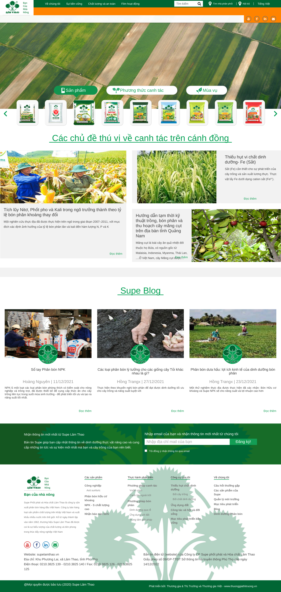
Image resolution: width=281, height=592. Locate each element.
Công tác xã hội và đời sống (185, 511)
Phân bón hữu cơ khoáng (95, 498)
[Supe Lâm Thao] (38, 483)
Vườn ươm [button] (136, 490)
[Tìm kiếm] (188, 4)
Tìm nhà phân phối (223, 3)
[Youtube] (248, 18)
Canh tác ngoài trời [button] (140, 495)
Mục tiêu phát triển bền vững (186, 520)
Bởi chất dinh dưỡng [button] (184, 499)
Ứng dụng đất (180, 505)
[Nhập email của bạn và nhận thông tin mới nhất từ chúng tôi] (201, 442)
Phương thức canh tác (142, 90)
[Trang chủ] (17, 7)
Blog (217, 509)
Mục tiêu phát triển (226, 504)
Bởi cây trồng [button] (180, 494)
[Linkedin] (265, 18)
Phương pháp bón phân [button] (139, 503)
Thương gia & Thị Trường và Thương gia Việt (194, 586)
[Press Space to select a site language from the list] (267, 3)
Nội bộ (246, 3)
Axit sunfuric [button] (93, 490)
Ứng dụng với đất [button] (139, 514)
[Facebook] (257, 18)
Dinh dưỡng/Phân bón (228, 513)
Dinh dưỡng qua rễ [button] (140, 509)
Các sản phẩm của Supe (226, 492)
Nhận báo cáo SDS (96, 513)
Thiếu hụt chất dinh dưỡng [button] (183, 487)
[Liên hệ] (273, 18)
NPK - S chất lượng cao (96, 507)
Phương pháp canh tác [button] (142, 485)
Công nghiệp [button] (92, 485)
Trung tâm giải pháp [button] (141, 519)
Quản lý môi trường (226, 499)
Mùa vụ (210, 90)
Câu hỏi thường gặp (227, 485)
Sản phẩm (76, 90)
